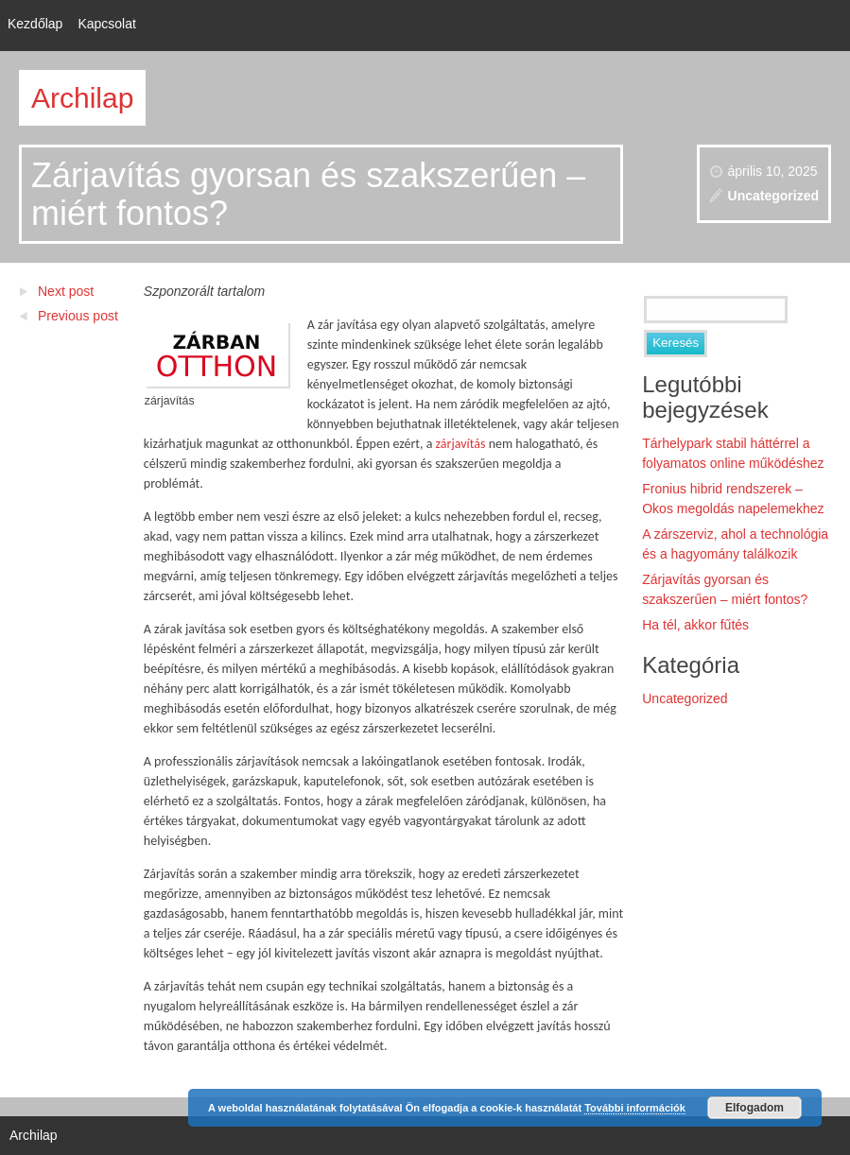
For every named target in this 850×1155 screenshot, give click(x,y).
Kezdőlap (35, 23)
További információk (634, 1107)
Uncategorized (773, 195)
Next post (66, 291)
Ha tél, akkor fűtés (695, 624)
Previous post (78, 315)
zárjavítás (461, 444)
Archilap (82, 97)
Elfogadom (754, 1107)
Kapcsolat (106, 23)
